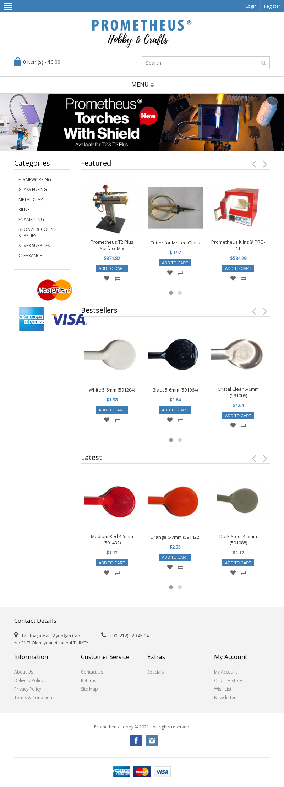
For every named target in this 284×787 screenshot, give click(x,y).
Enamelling (31, 219)
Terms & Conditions (34, 697)
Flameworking (34, 180)
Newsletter (225, 697)
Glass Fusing (32, 190)
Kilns (23, 209)
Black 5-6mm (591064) (175, 390)
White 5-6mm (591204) (112, 390)
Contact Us (92, 672)
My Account (225, 672)
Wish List (222, 689)
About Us (23, 672)
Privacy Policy (27, 689)
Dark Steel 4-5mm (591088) (238, 539)
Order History (228, 680)
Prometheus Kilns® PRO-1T (238, 245)
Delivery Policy (28, 680)
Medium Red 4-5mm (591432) (112, 539)
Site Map (89, 689)
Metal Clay (30, 199)
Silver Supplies (34, 246)
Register (272, 6)
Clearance (30, 256)
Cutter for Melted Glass (175, 242)
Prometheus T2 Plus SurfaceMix (112, 245)
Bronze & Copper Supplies (37, 232)
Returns (88, 680)
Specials (155, 672)
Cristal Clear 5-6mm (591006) (238, 392)
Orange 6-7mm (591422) (175, 537)
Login (251, 6)
